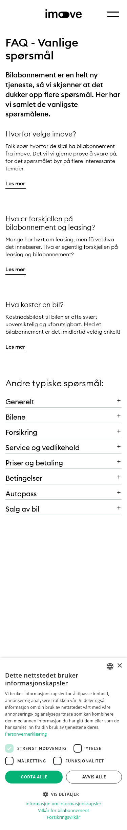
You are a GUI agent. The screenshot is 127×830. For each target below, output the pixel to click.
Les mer (15, 183)
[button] (63, 400)
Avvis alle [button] (94, 777)
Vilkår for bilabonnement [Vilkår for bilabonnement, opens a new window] (63, 810)
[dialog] (63, 744)
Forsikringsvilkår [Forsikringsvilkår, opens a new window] (63, 817)
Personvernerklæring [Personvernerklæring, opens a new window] (26, 734)
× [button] (119, 665)
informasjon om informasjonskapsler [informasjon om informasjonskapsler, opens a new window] (63, 803)
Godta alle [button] (34, 777)
